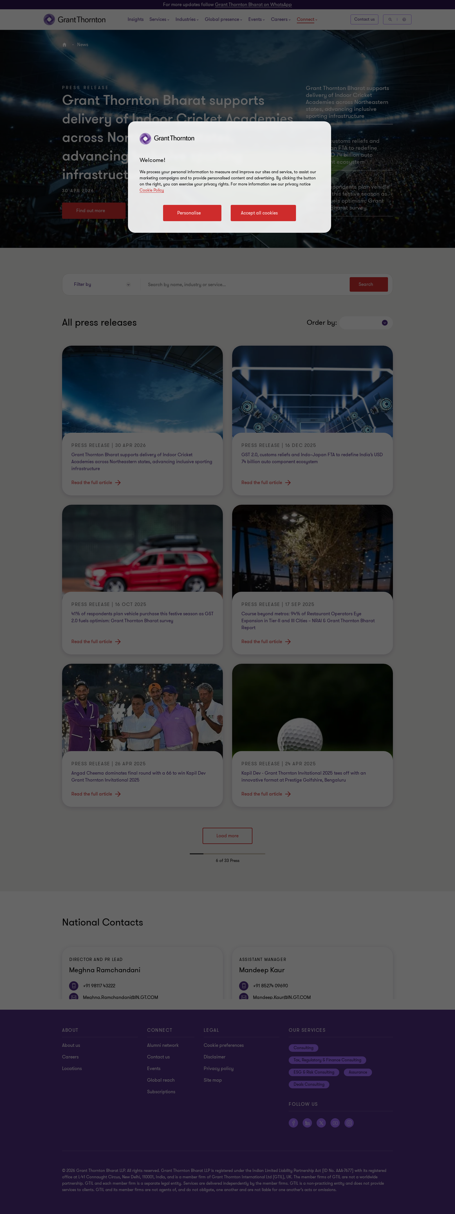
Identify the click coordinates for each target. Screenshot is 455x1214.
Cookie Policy (152, 190)
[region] (229, 177)
